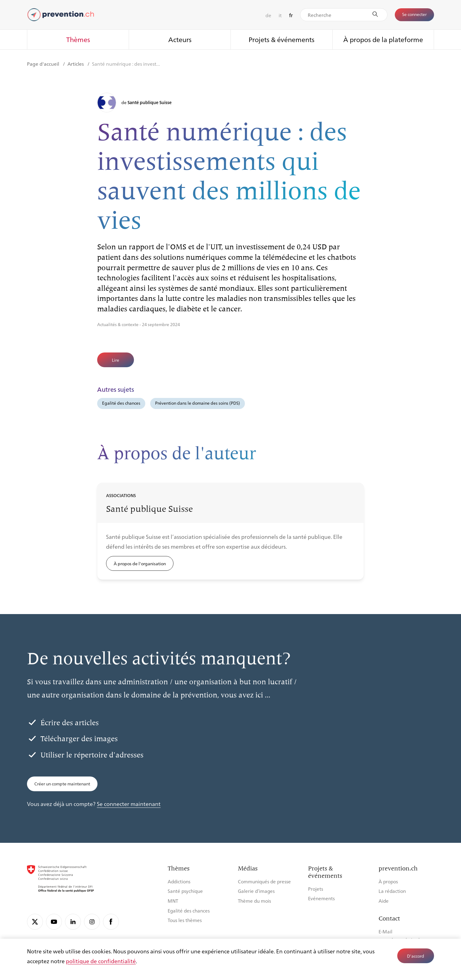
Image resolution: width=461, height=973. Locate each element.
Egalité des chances (121, 403)
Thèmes (78, 39)
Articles (76, 63)
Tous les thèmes (185, 920)
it (280, 15)
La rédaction (392, 891)
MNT (173, 900)
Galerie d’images (256, 891)
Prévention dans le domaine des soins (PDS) (197, 403)
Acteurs (180, 39)
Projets (315, 888)
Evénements (321, 898)
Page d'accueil (43, 63)
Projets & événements (281, 39)
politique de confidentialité (101, 960)
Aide (384, 900)
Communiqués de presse (264, 881)
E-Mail (385, 931)
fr (291, 15)
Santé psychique (185, 891)
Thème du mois (254, 900)
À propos (388, 881)
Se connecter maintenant (129, 803)
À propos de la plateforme (383, 39)
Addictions (179, 881)
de (268, 15)
